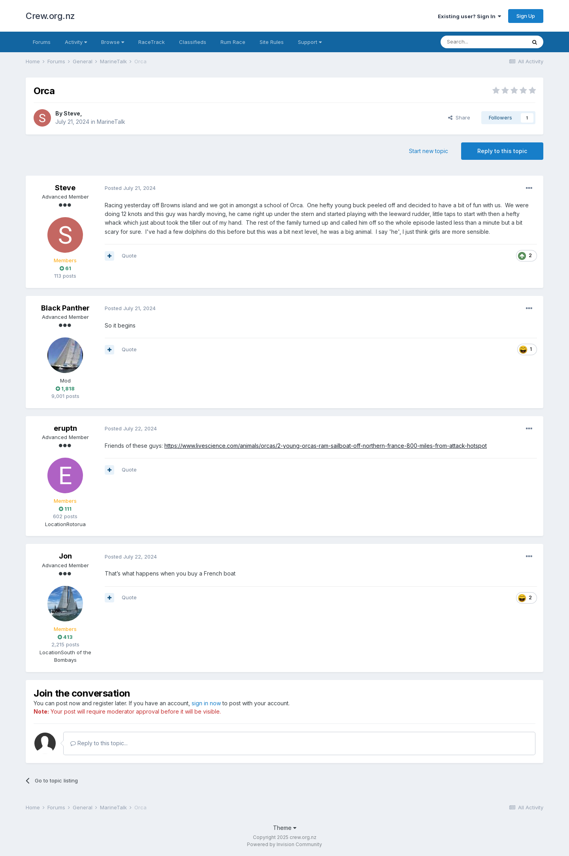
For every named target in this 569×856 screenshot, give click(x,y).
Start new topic (428, 151)
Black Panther (65, 308)
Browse (112, 42)
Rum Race (232, 42)
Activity (76, 42)
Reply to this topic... (99, 743)
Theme (284, 827)
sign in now (206, 703)
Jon (65, 556)
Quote (129, 255)
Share (459, 117)
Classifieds (192, 42)
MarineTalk (111, 121)
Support (310, 42)
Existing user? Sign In (469, 16)
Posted (130, 188)
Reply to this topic (502, 151)
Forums (42, 42)
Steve (72, 113)
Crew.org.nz (50, 16)
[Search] (483, 42)
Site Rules (272, 42)
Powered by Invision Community (284, 844)
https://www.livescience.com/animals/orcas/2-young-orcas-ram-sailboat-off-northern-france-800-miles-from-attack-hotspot (325, 445)
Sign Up (525, 16)
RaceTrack (151, 42)
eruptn (65, 428)
